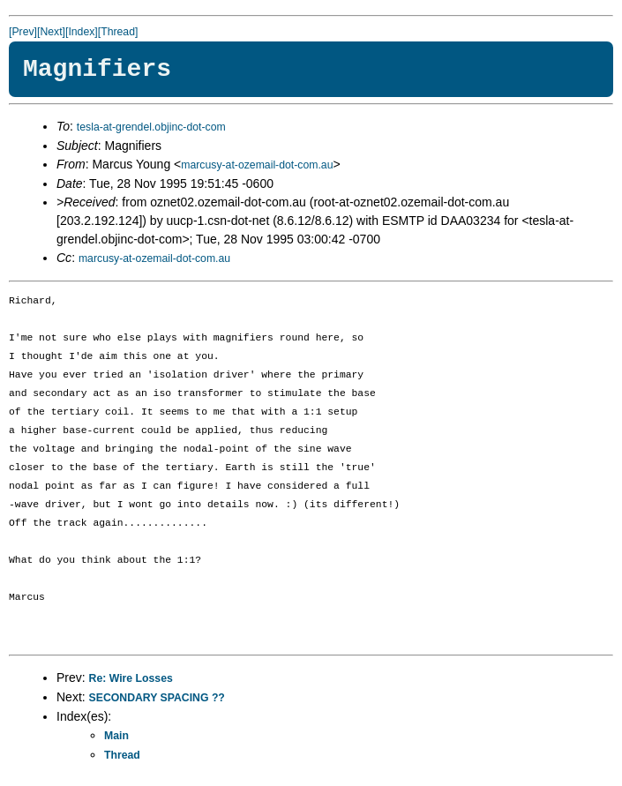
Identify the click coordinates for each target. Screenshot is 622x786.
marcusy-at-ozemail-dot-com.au (257, 165)
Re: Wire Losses (131, 678)
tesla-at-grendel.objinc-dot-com (151, 127)
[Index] (81, 32)
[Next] (51, 32)
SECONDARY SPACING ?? (157, 698)
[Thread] (118, 32)
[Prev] (23, 32)
